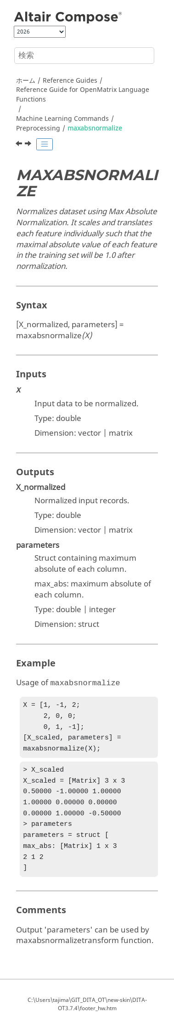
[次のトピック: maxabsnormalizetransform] (29, 144)
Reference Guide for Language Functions (82, 94)
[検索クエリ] (84, 55)
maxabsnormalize (94, 128)
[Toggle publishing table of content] (44, 144)
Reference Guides (70, 80)
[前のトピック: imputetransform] (19, 144)
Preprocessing (38, 128)
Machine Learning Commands (62, 119)
